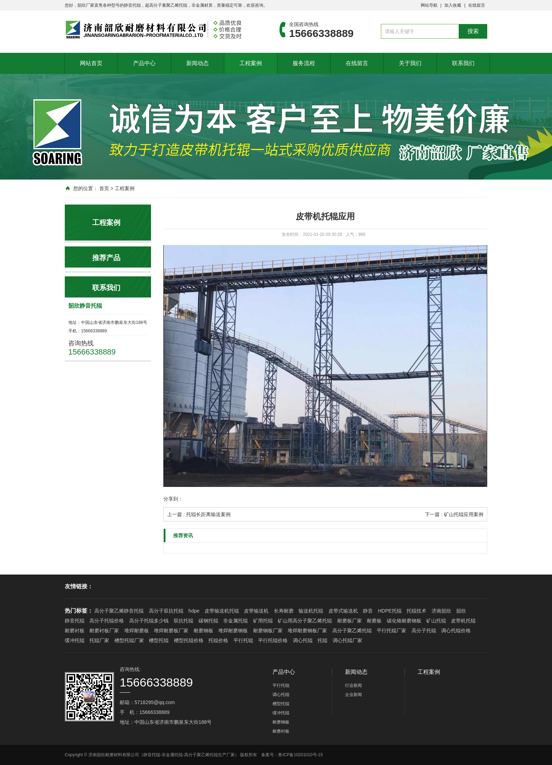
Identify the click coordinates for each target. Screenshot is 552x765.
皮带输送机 (256, 611)
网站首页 (91, 63)
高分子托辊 (424, 630)
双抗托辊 (183, 620)
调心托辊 (303, 640)
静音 (368, 611)
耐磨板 (374, 620)
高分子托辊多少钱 (149, 620)
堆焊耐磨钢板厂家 (307, 630)
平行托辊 (243, 640)
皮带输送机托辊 (222, 611)
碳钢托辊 (208, 620)
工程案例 (250, 63)
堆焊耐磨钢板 (233, 630)
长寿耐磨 (284, 611)
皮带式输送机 (343, 611)
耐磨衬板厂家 (104, 630)
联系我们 (463, 63)
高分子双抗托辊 (166, 611)
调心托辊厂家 (347, 640)
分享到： (173, 499)
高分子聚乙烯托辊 (352, 630)
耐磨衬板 (74, 630)
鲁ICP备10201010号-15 (300, 754)
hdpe (193, 611)
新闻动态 (197, 63)
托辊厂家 (99, 640)
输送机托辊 (311, 611)
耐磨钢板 (203, 630)
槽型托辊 (159, 640)
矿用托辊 (263, 620)
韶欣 (461, 611)
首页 (104, 188)
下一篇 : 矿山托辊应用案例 (454, 514)
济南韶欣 (441, 611)
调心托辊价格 (456, 630)
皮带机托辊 (463, 620)
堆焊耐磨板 (136, 630)
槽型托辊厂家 (129, 640)
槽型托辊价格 (188, 640)
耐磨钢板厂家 (268, 630)
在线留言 (476, 5)
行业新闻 (353, 685)
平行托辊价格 (273, 640)
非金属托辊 (235, 620)
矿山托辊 (436, 620)
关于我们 (410, 63)
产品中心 (144, 63)
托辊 (322, 640)
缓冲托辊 (74, 640)
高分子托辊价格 (106, 620)
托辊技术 (416, 611)
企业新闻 (353, 694)
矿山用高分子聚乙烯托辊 (305, 620)
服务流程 (304, 63)
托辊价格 (218, 640)
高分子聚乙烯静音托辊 (119, 611)
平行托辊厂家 (391, 630)
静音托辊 (74, 620)
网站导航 (429, 5)
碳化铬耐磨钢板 (404, 620)
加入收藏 (452, 5)
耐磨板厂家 (349, 620)
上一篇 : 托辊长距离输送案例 (199, 514)
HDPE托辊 (390, 611)
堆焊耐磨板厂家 (171, 630)
